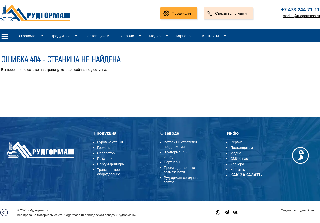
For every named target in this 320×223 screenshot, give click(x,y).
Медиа (155, 36)
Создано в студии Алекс (298, 210)
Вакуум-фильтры (111, 164)
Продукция (181, 13)
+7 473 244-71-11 (300, 9)
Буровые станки (110, 142)
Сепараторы (107, 153)
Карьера (183, 36)
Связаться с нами (231, 13)
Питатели (104, 159)
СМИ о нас (239, 159)
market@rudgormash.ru (301, 16)
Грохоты (103, 148)
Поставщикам (97, 36)
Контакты (210, 36)
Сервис (127, 36)
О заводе (27, 36)
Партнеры (172, 162)
